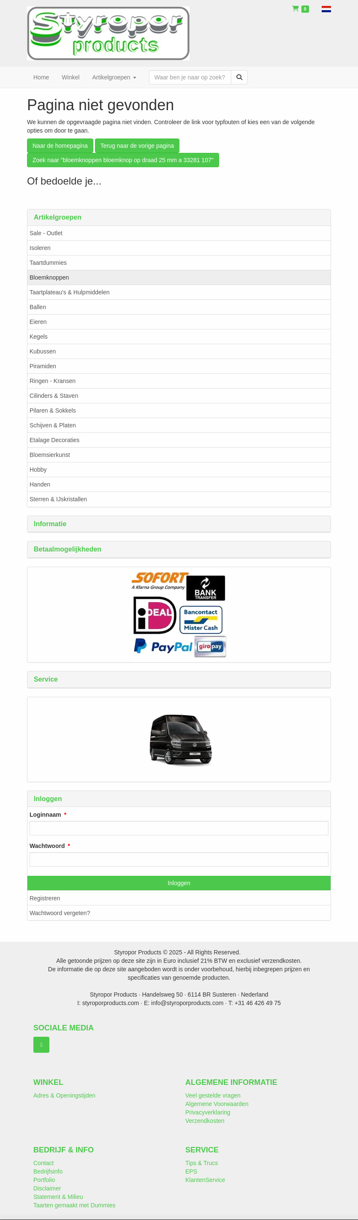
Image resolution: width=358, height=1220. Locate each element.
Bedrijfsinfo (47, 1171)
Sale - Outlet (46, 233)
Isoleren (40, 248)
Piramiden (43, 366)
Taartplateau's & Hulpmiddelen (69, 292)
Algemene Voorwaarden (216, 1103)
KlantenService (205, 1180)
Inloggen (179, 883)
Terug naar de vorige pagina (137, 145)
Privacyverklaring (208, 1112)
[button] (326, 8)
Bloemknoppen (49, 277)
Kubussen (43, 351)
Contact (43, 1163)
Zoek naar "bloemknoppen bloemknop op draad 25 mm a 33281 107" (123, 160)
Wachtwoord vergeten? (60, 913)
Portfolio (44, 1180)
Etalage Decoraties (54, 440)
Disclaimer (47, 1188)
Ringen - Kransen (53, 381)
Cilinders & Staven (54, 395)
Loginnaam (45, 814)
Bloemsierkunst (50, 454)
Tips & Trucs (201, 1163)
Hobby (38, 469)
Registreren (45, 898)
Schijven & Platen (53, 425)
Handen (40, 484)
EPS (191, 1171)
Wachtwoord (47, 845)
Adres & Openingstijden (64, 1095)
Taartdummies (48, 262)
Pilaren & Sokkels (53, 410)
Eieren (38, 321)
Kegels (39, 336)
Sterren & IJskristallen (58, 499)
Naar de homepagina (60, 145)
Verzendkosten (205, 1120)
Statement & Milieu (58, 1196)
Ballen (38, 307)
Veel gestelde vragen (213, 1095)
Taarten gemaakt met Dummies (74, 1205)
